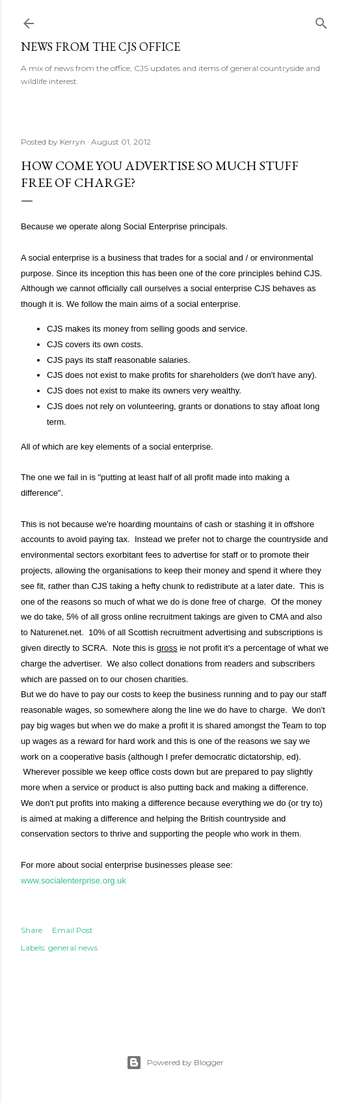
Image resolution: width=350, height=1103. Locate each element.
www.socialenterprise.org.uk (73, 880)
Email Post (72, 930)
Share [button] (31, 930)
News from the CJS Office (100, 46)
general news (73, 948)
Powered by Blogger (175, 1062)
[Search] (321, 20)
